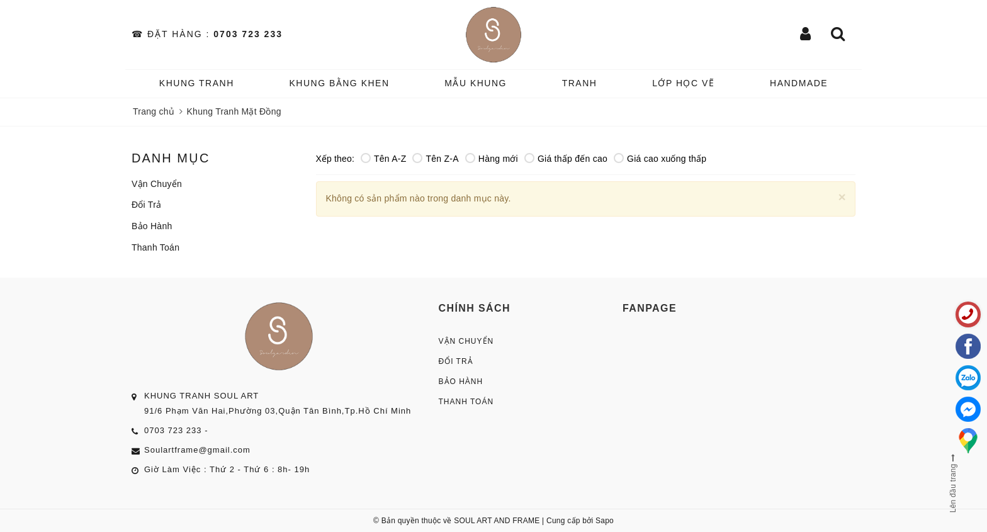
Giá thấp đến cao (565, 159)
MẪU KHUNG (475, 83)
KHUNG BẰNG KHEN (339, 83)
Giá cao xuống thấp (660, 159)
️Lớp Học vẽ (683, 83)
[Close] (842, 196)
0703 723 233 (248, 34)
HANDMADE (799, 83)
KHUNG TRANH (196, 83)
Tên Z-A (435, 159)
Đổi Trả (146, 205)
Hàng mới (491, 159)
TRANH (579, 83)
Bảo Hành (152, 226)
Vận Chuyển (157, 184)
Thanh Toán (155, 247)
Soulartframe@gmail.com (197, 450)
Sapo (604, 520)
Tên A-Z (384, 159)
